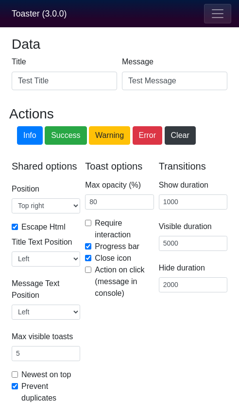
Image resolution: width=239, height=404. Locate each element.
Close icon (113, 258)
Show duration (183, 185)
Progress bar (117, 246)
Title (19, 62)
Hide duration (182, 268)
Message (138, 62)
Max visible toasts (42, 336)
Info (29, 135)
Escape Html (43, 227)
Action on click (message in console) (119, 281)
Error (147, 135)
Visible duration (185, 226)
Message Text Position (35, 289)
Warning (109, 135)
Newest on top (46, 374)
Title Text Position (42, 242)
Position (25, 189)
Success (65, 135)
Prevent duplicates (38, 392)
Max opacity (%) (113, 185)
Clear (180, 135)
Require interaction (113, 229)
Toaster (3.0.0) (39, 14)
